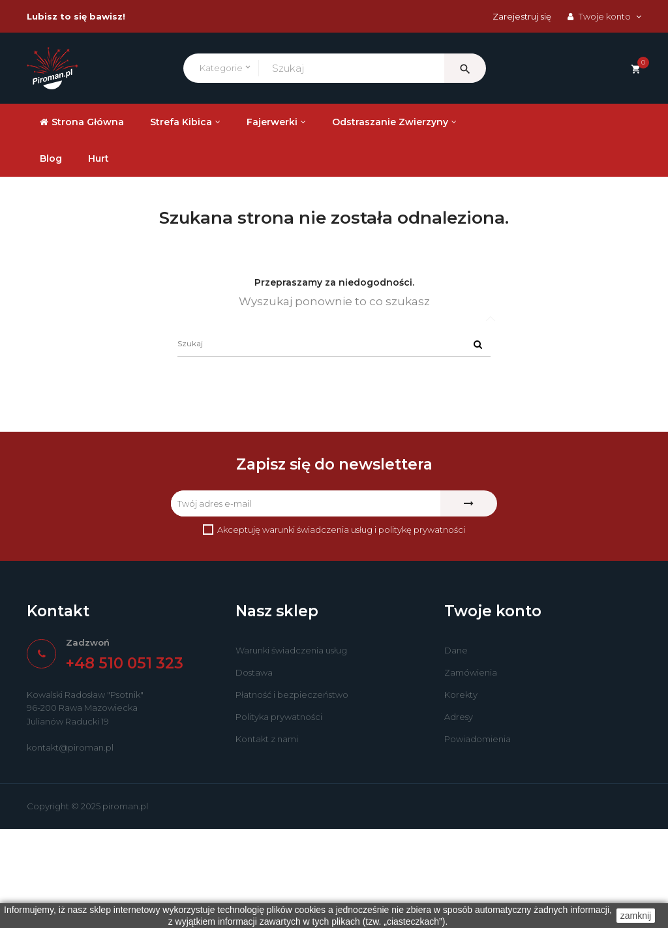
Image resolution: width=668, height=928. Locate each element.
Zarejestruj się (522, 16)
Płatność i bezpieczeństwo (291, 794)
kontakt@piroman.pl (70, 846)
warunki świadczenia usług (317, 628)
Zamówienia (470, 772)
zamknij (635, 915)
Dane (456, 750)
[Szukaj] (334, 443)
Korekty (461, 794)
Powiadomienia (477, 838)
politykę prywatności (421, 628)
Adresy (458, 816)
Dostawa (254, 772)
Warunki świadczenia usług (291, 750)
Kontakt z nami (266, 838)
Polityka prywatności (278, 816)
